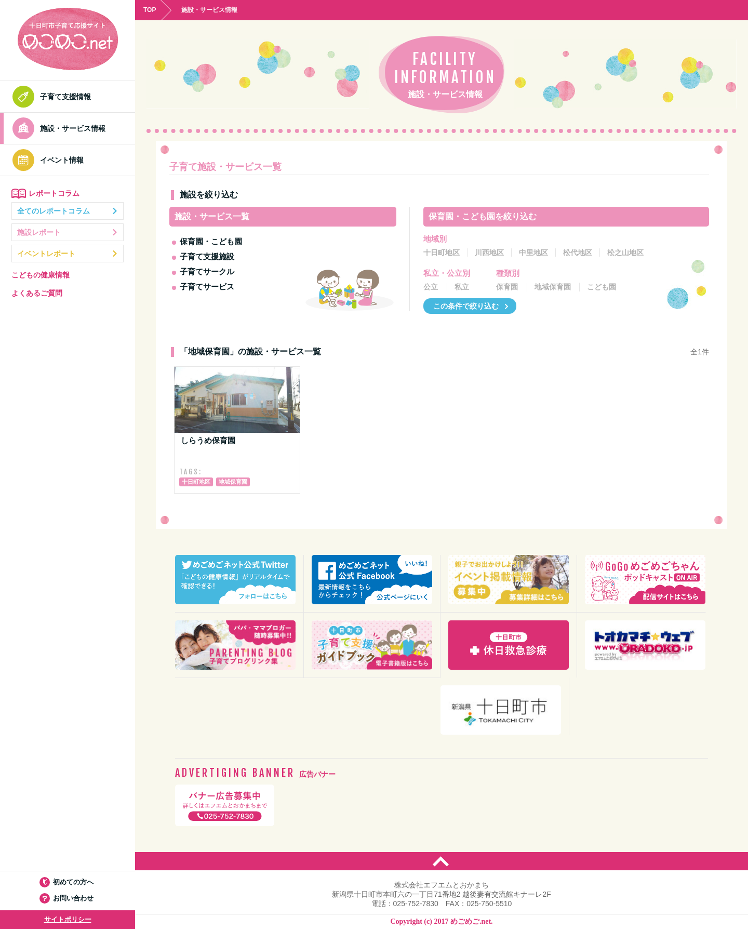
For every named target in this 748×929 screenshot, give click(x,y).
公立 (430, 287)
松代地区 (577, 252)
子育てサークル (207, 271)
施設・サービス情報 (61, 128)
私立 (462, 287)
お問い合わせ (68, 898)
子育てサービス (207, 286)
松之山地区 (625, 252)
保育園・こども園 (211, 241)
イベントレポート (67, 253)
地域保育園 (553, 287)
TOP (149, 10)
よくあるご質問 (36, 293)
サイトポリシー (67, 919)
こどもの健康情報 (40, 275)
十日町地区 (441, 252)
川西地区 (489, 252)
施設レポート (67, 232)
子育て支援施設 (207, 256)
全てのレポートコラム (67, 211)
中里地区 (533, 252)
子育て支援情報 (54, 96)
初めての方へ (68, 882)
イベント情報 (51, 160)
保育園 (507, 287)
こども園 (601, 287)
